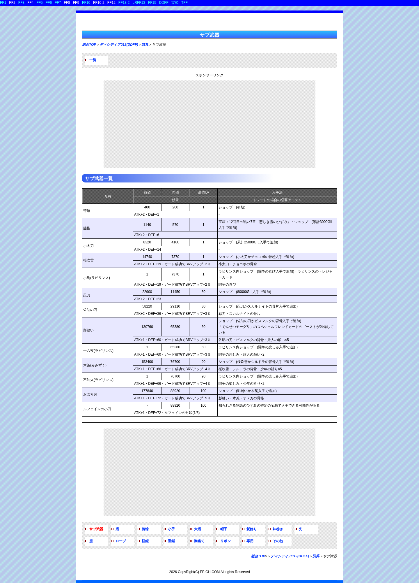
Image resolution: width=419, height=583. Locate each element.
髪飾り (251, 529)
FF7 (58, 3)
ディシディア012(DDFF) (119, 45)
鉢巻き (278, 529)
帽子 (223, 529)
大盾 (197, 529)
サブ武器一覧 (99, 178)
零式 (174, 3)
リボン (225, 541)
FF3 (21, 3)
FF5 (39, 3)
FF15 (152, 3)
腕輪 (145, 529)
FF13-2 (124, 3)
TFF (184, 3)
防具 (144, 45)
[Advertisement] (209, 124)
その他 (278, 541)
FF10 (86, 3)
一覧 (92, 60)
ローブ (121, 541)
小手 (171, 529)
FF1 (3, 3)
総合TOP (89, 45)
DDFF (163, 3)
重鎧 (171, 541)
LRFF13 (139, 3)
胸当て (199, 541)
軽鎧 (145, 541)
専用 (249, 541)
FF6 (49, 3)
